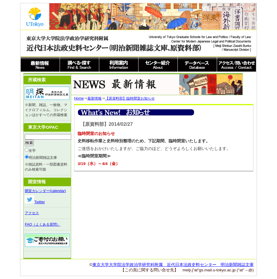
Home (79, 98)
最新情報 (94, 98)
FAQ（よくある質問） (42, 224)
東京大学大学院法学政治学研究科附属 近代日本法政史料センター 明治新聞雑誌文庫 (173, 265)
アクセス (32, 213)
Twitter (35, 202)
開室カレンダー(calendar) (45, 191)
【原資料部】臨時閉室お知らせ (130, 98)
